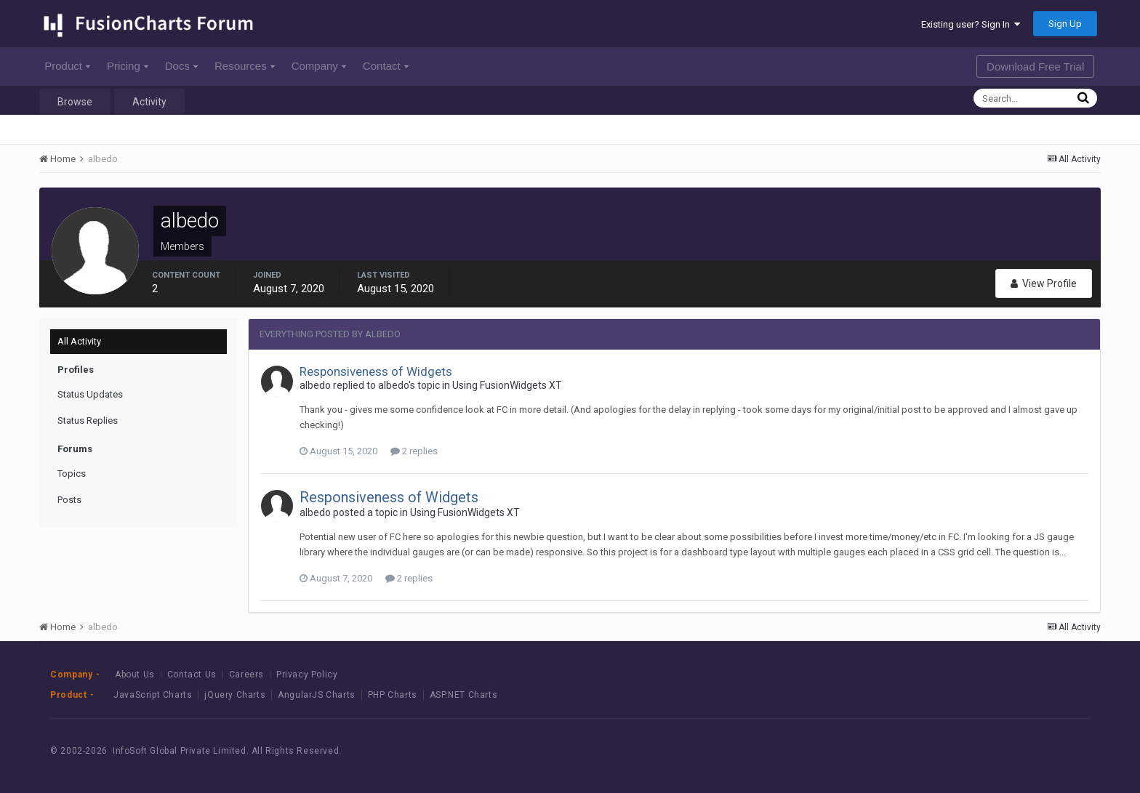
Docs (181, 66)
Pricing (127, 66)
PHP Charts (392, 695)
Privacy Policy (306, 674)
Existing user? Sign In (970, 24)
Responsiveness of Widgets (376, 371)
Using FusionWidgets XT (507, 385)
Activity (149, 102)
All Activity (79, 341)
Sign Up (1065, 23)
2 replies (414, 451)
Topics (71, 473)
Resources (244, 66)
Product (67, 66)
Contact (386, 66)
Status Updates (90, 394)
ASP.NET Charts (463, 695)
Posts (69, 499)
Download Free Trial (1035, 66)
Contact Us (192, 674)
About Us (135, 674)
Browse (74, 102)
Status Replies (87, 420)
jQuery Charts (234, 695)
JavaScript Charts (152, 695)
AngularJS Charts (317, 695)
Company (319, 66)
